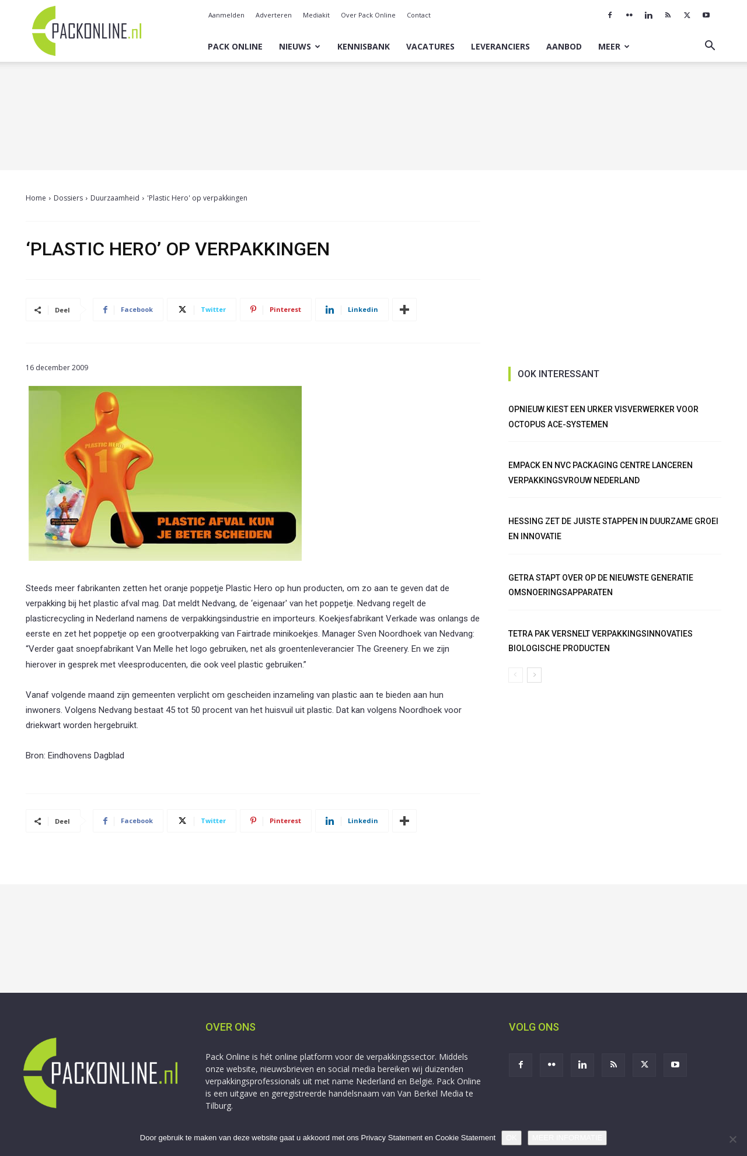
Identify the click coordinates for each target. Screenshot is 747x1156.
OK (511, 1137)
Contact (419, 14)
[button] (710, 46)
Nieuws (299, 46)
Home (36, 198)
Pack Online (235, 46)
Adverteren (274, 14)
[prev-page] (515, 675)
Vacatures (430, 46)
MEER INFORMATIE (567, 1137)
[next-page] (534, 675)
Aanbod (564, 46)
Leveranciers (500, 46)
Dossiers (68, 198)
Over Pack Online (368, 14)
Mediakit (316, 14)
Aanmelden (226, 14)
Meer (614, 46)
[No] (732, 1139)
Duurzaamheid (114, 198)
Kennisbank (363, 46)
